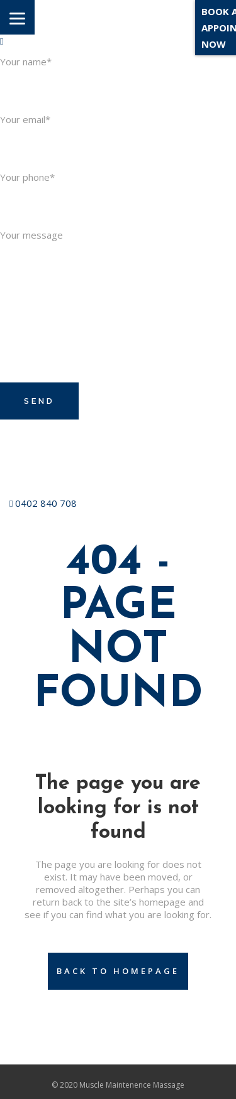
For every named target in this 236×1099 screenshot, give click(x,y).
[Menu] (17, 17)
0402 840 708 (43, 503)
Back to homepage (118, 971)
